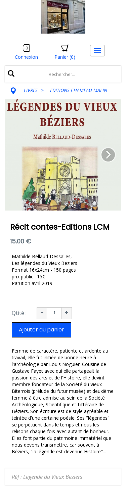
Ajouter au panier (41, 329)
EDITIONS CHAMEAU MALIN (78, 90)
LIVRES (31, 90)
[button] (65, 52)
